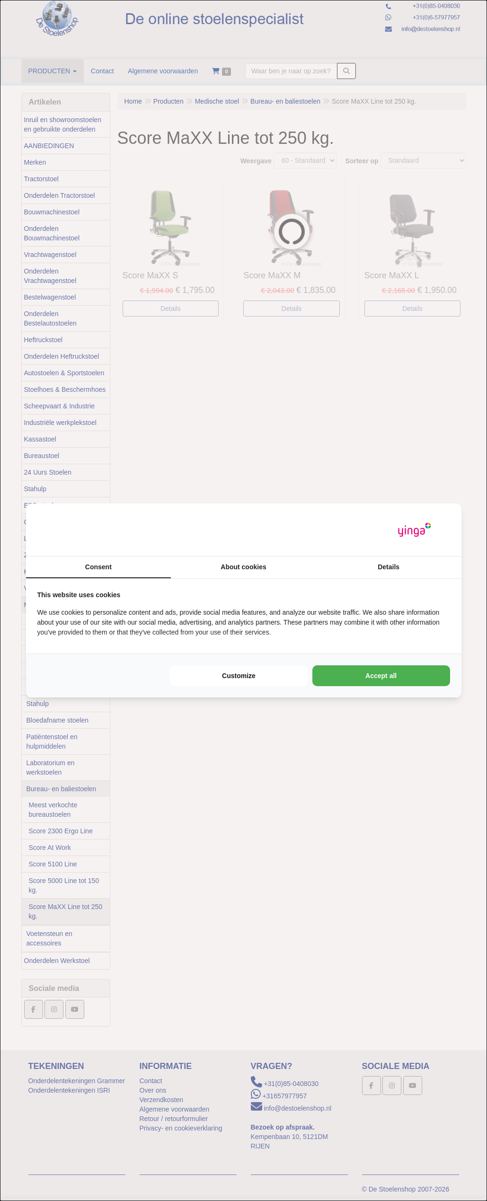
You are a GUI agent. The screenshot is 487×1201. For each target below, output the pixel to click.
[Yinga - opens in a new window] (414, 530)
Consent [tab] (98, 567)
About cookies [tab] (243, 567)
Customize (239, 676)
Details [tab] (388, 567)
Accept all (381, 676)
